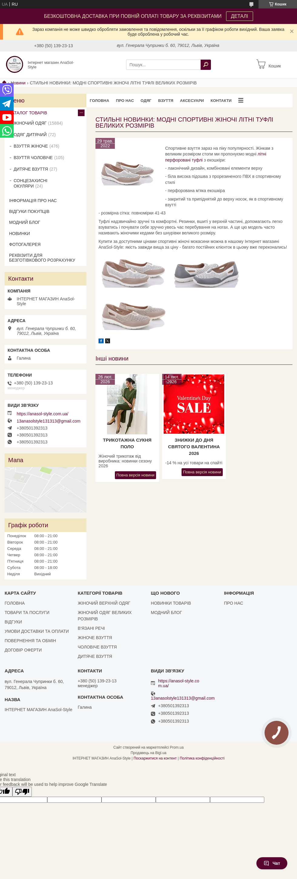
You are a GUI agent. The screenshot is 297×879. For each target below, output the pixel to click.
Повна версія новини (135, 475)
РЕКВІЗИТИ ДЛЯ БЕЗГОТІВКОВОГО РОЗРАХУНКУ (42, 258)
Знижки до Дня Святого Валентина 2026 (194, 446)
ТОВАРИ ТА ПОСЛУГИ (27, 612)
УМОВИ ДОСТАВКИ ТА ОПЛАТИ (37, 631)
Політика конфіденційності (202, 758)
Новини (18, 82)
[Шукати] (206, 65)
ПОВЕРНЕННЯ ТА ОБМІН (30, 640)
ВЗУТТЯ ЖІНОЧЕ (31, 146)
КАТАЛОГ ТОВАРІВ (28, 112)
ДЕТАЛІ (239, 16)
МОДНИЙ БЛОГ (24, 222)
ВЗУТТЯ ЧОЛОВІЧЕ (33, 157)
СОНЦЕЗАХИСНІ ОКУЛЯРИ (31, 183)
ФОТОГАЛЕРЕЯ (25, 244)
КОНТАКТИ (221, 100)
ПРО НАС (125, 100)
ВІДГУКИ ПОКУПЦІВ (29, 211)
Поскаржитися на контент (155, 758)
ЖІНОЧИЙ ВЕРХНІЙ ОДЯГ (104, 603)
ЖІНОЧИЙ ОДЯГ (30, 123)
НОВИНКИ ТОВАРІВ (171, 603)
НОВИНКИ (19, 233)
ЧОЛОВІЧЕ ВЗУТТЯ (97, 647)
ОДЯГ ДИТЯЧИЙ (30, 134)
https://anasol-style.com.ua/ (42, 413)
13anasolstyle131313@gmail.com (48, 421)
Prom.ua (177, 747)
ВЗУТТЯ (165, 100)
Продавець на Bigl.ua (148, 753)
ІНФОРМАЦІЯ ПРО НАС (33, 200)
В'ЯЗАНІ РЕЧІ (91, 628)
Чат (272, 863)
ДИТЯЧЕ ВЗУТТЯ (31, 169)
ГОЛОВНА (99, 100)
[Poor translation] (22, 792)
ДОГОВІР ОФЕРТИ (23, 650)
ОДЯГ (146, 100)
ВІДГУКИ (13, 621)
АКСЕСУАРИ (192, 100)
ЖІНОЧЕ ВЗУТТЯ (95, 637)
